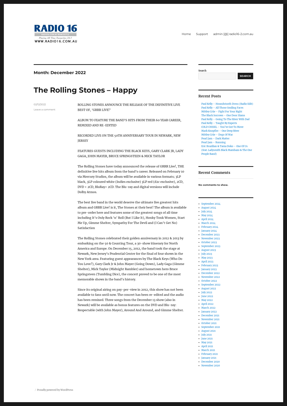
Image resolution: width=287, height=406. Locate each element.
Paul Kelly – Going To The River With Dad (225, 119)
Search (202, 70)
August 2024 (208, 207)
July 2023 (206, 253)
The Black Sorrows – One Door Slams (223, 115)
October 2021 (209, 323)
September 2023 (210, 246)
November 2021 (210, 319)
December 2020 (210, 361)
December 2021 (210, 315)
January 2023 (209, 269)
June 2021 (207, 338)
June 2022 (207, 296)
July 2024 (206, 211)
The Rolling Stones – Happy (85, 89)
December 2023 (210, 234)
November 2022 (210, 277)
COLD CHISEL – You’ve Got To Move (222, 127)
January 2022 (209, 311)
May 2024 (207, 215)
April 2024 (207, 219)
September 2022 (210, 284)
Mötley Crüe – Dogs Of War (217, 134)
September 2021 (210, 327)
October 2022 (209, 280)
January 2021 (208, 357)
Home (186, 34)
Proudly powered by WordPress (55, 390)
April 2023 (207, 261)
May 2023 (207, 257)
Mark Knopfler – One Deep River (220, 130)
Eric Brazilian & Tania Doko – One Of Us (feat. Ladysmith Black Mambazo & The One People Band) (226, 150)
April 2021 (207, 346)
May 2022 (207, 300)
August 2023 (208, 250)
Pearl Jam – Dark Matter (215, 138)
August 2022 (208, 288)
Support (202, 34)
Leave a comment (44, 109)
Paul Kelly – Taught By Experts (219, 123)
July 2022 (206, 292)
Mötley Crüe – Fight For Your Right (221, 111)
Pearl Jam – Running (213, 142)
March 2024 (208, 223)
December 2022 (210, 273)
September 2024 (210, 203)
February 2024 (209, 226)
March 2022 (208, 307)
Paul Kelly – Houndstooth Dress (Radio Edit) (227, 103)
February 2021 (209, 354)
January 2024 (209, 230)
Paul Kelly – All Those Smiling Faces (222, 107)
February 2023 (209, 265)
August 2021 (208, 330)
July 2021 (206, 334)
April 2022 (207, 304)
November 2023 (210, 238)
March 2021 (208, 350)
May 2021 (206, 342)
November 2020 (210, 365)
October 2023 (209, 242)
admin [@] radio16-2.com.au (233, 34)
